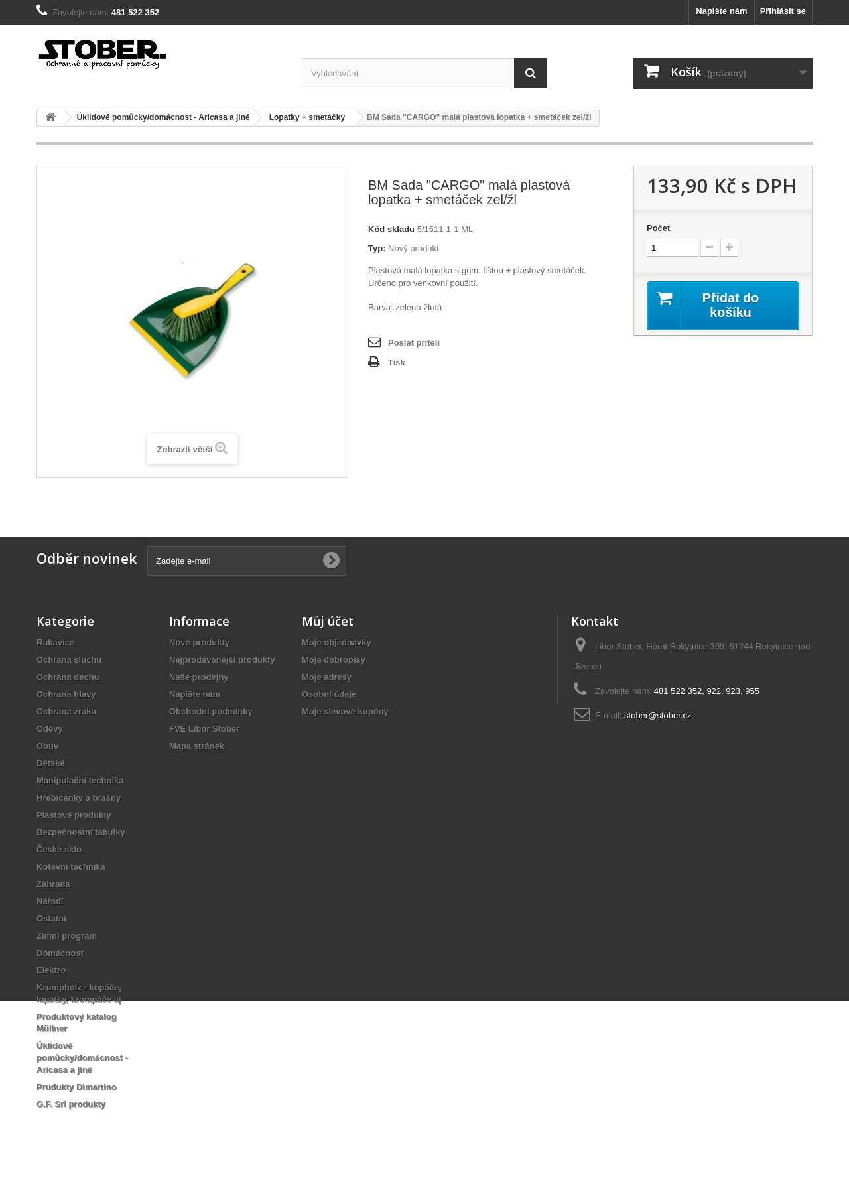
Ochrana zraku (66, 711)
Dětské (50, 763)
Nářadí (49, 901)
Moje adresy (327, 677)
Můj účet (328, 621)
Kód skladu (391, 229)
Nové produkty (199, 642)
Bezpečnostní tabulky (80, 832)
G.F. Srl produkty (70, 1104)
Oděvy (49, 729)
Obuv (47, 746)
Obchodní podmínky (211, 711)
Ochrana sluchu (68, 660)
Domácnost (60, 953)
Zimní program (66, 936)
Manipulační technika (79, 780)
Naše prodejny (199, 677)
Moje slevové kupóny (345, 711)
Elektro (51, 970)
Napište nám (721, 11)
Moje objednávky (336, 642)
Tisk (396, 362)
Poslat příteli (414, 343)
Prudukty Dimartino (76, 1087)
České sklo (59, 849)
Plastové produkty (73, 815)
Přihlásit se (783, 11)
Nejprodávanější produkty (222, 660)
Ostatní (51, 918)
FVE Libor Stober (204, 729)
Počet (658, 228)
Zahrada (53, 884)
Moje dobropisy (333, 660)
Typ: (376, 248)
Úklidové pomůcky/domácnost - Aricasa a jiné (82, 1058)
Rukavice (55, 642)
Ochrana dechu (67, 677)
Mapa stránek (196, 746)
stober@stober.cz (657, 715)
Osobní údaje (329, 694)
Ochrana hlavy (66, 694)
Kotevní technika (70, 867)
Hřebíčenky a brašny (78, 798)
